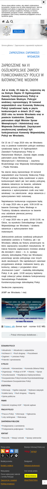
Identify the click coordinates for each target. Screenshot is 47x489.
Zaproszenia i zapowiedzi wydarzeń (28, 45)
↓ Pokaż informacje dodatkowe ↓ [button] (24, 335)
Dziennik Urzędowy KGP (11, 405)
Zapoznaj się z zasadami (9, 480)
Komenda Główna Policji (34, 368)
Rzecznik (5, 438)
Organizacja (7, 372)
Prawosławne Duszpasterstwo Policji (16, 381)
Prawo (4, 400)
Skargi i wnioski (18, 438)
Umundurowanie (8, 375)
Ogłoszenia (31, 414)
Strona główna (7, 45)
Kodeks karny (7, 393)
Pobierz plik (9, 326)
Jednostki (6, 368)
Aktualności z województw (24, 350)
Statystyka (6, 385)
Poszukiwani (33, 353)
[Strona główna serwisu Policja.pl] (3, 21)
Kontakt (4, 433)
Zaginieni (5, 357)
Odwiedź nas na (7, 451)
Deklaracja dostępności (32, 465)
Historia (31, 372)
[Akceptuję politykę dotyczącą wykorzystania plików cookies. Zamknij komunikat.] (43, 2)
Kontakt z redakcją (7, 465)
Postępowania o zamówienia (13, 426)
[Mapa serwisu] (7, 21)
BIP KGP (34, 451)
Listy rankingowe (8, 417)
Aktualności (6, 350)
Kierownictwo (17, 368)
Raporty (32, 393)
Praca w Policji (7, 409)
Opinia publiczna (8, 396)
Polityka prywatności (8, 483)
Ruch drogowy (19, 353)
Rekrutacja (22, 417)
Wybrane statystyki (36, 390)
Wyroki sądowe (30, 405)
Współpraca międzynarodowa (29, 375)
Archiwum (30, 429)
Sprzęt (39, 372)
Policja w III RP (20, 372)
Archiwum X (7, 353)
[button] (42, 21)
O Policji (4, 364)
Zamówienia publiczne (10, 421)
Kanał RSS (3, 451)
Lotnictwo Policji (18, 357)
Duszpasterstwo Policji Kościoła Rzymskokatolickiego (23, 378)
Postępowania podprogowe (12, 429)
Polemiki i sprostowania (11, 360)
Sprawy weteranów (33, 438)
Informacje (6, 390)
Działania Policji (8, 345)
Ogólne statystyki (19, 390)
